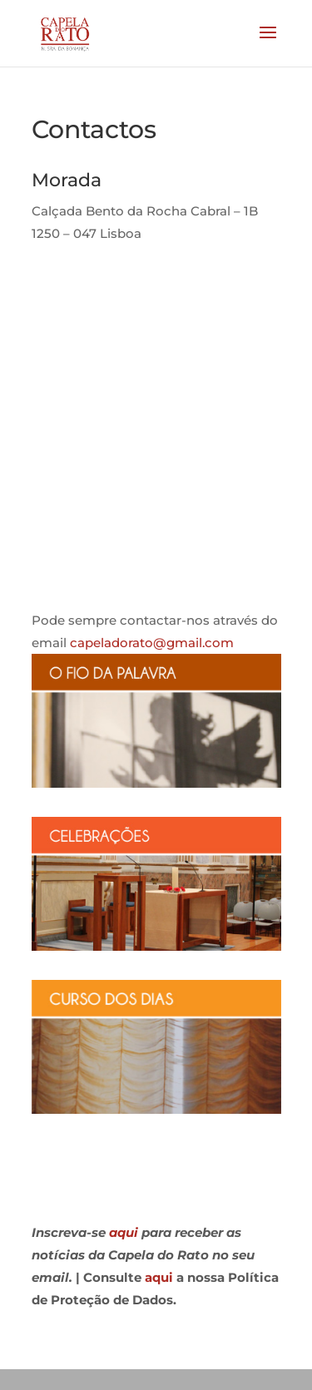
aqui (123, 1232)
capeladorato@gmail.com (152, 642)
